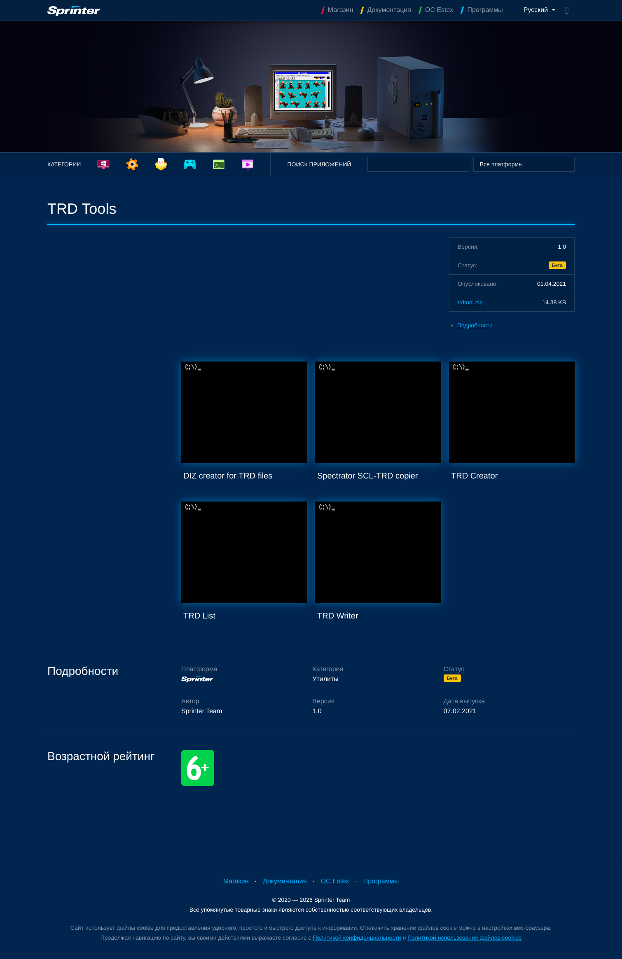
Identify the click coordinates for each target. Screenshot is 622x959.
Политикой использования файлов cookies (464, 937)
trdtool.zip (470, 302)
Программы (381, 881)
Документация (284, 881)
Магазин (236, 881)
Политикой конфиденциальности (357, 937)
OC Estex (335, 881)
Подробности (475, 325)
